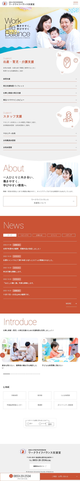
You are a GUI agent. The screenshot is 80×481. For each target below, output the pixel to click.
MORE (68, 312)
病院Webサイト (38, 462)
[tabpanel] (20, 362)
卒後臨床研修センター (14, 413)
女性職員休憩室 (9, 143)
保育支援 (6, 79)
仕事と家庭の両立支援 (12, 94)
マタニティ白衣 (9, 135)
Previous (2, 363)
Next (77, 363)
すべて (9, 239)
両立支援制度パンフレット (13, 86)
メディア (68, 239)
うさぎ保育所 (65, 404)
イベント (54, 239)
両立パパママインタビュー (13, 101)
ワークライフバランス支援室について (40, 204)
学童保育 (15, 404)
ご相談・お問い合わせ (60, 477)
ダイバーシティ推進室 (65, 413)
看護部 (40, 413)
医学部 (40, 404)
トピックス (24, 239)
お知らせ (39, 239)
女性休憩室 (7, 150)
